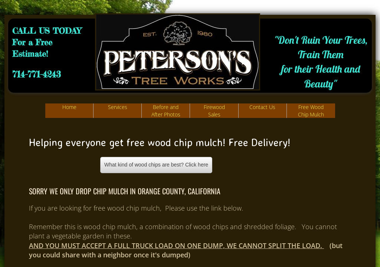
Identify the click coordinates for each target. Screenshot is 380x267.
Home (69, 107)
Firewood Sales (214, 110)
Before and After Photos (165, 110)
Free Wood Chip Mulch (311, 110)
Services (117, 107)
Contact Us (262, 107)
